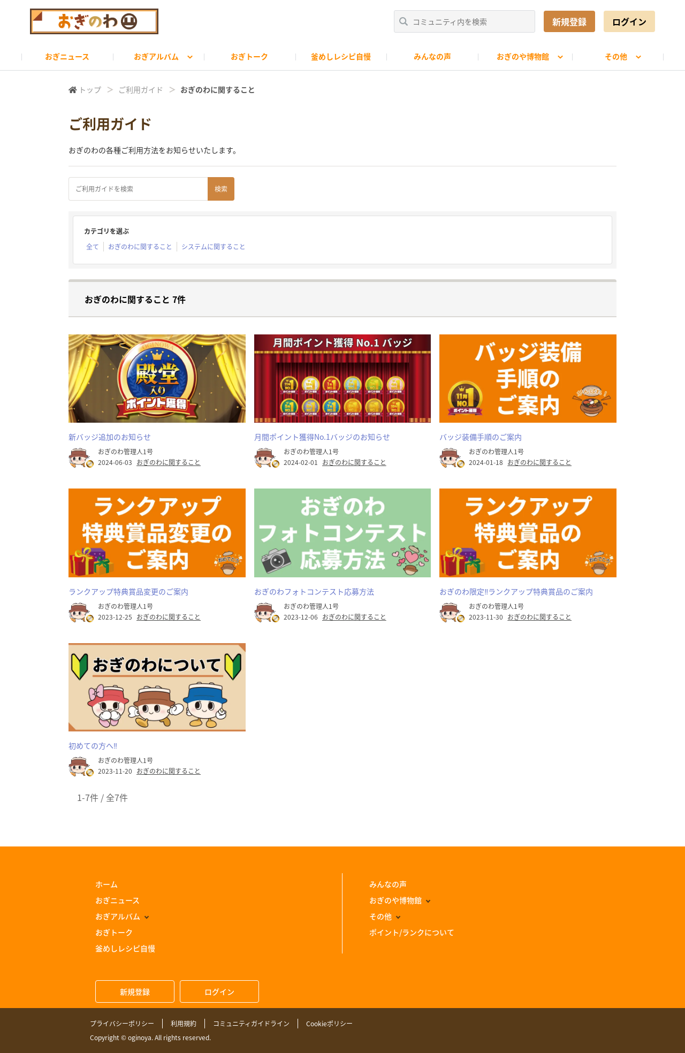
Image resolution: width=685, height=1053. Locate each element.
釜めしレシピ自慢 (341, 56)
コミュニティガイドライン (251, 1023)
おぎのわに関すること (140, 246)
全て (92, 246)
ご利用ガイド (140, 89)
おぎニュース (67, 56)
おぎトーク (249, 56)
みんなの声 (432, 56)
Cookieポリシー (329, 1023)
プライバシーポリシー (122, 1023)
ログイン (629, 21)
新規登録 (569, 21)
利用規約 (183, 1023)
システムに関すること (213, 246)
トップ (90, 89)
